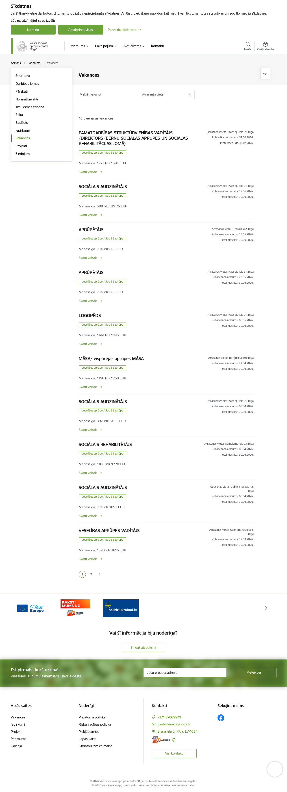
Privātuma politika (92, 717)
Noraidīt (33, 30)
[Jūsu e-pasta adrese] (185, 672)
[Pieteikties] (254, 672)
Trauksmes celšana (29, 107)
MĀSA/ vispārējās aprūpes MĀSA (111, 358)
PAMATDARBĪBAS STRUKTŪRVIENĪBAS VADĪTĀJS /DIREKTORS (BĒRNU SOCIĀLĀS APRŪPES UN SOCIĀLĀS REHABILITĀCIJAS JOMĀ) (133, 138)
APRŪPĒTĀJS (91, 229)
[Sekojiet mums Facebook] (220, 717)
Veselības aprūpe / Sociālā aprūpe (102, 152)
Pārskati (21, 91)
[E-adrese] (161, 740)
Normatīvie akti (26, 99)
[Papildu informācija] (173, 740)
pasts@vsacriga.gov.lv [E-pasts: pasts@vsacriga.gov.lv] (173, 724)
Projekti (21, 146)
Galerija (16, 746)
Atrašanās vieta (152, 94)
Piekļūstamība (89, 731)
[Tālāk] (266, 608)
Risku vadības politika (95, 724)
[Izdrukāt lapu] (265, 73)
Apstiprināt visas (80, 30)
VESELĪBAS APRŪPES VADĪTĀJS (109, 530)
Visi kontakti (174, 753)
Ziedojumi (22, 154)
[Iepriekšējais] (21, 608)
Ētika (19, 115)
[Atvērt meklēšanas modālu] (248, 46)
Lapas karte (87, 739)
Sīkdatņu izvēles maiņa (96, 746)
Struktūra (22, 76)
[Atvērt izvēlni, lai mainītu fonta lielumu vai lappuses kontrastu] (265, 46)
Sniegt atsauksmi (143, 647)
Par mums (18, 739)
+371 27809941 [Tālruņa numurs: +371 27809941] (169, 717)
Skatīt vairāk (88, 172)
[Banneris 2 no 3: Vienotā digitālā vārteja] (75, 608)
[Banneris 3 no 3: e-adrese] (121, 608)
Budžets (21, 122)
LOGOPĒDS (90, 315)
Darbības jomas (27, 83)
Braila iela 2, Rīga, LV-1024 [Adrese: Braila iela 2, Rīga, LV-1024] (177, 731)
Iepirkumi (22, 130)
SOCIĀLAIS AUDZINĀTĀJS (103, 186)
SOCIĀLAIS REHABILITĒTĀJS (105, 444)
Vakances (22, 138)
